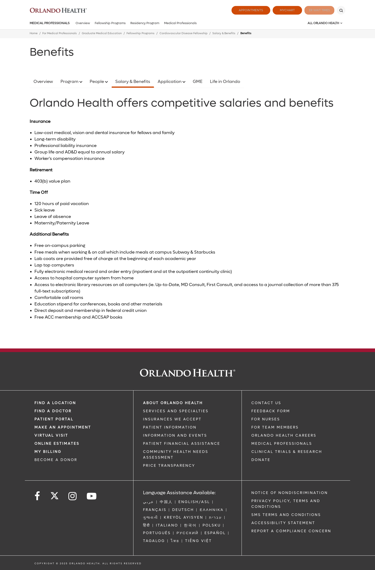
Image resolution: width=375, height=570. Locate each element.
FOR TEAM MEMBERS (275, 427)
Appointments (244, 10)
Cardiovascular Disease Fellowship (184, 33)
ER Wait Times (316, 10)
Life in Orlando (225, 81)
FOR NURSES (265, 419)
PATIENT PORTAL (53, 419)
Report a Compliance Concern (291, 531)
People (97, 81)
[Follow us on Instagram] (72, 496)
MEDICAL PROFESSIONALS (281, 443)
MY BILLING (47, 451)
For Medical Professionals (59, 33)
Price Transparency (169, 465)
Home (34, 33)
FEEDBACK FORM (270, 411)
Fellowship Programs (110, 23)
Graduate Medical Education (102, 33)
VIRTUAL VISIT (51, 435)
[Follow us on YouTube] (92, 496)
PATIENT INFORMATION (170, 427)
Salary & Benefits (223, 33)
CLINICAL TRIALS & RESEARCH (286, 451)
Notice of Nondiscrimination (289, 492)
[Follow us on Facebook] (37, 496)
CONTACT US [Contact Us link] (266, 403)
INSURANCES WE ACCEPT (172, 419)
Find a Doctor (53, 411)
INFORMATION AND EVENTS (175, 435)
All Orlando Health (323, 23)
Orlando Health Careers (283, 435)
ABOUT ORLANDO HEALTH (173, 403)
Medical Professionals (50, 23)
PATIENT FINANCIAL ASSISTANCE (181, 443)
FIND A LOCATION (55, 403)
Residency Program (144, 23)
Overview (83, 23)
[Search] (341, 10)
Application (170, 81)
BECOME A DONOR (55, 459)
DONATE (260, 459)
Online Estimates (56, 443)
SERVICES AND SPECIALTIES (176, 411)
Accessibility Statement (283, 523)
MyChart (280, 10)
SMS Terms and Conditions (286, 514)
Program (70, 81)
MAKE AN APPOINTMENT (62, 427)
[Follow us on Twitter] (54, 494)
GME (198, 81)
